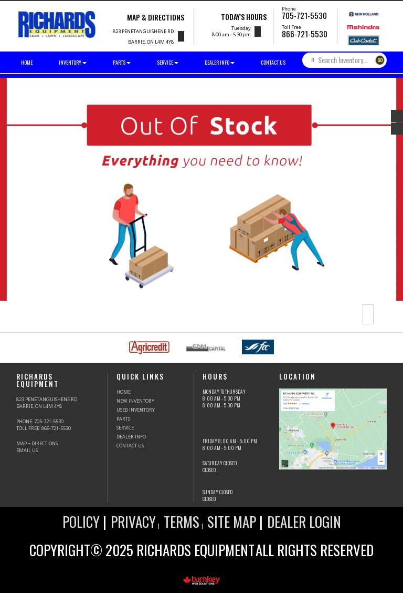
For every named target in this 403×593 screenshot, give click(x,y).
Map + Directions (37, 443)
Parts (123, 418)
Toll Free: (43, 428)
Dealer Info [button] (220, 62)
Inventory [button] (73, 62)
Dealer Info (131, 436)
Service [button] (167, 62)
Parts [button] (122, 62)
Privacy (133, 521)
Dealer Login (304, 521)
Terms (181, 521)
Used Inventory (135, 409)
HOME (123, 391)
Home (27, 62)
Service (125, 427)
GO (380, 60)
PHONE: (39, 421)
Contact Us (273, 62)
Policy (81, 521)
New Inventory (135, 400)
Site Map (231, 521)
